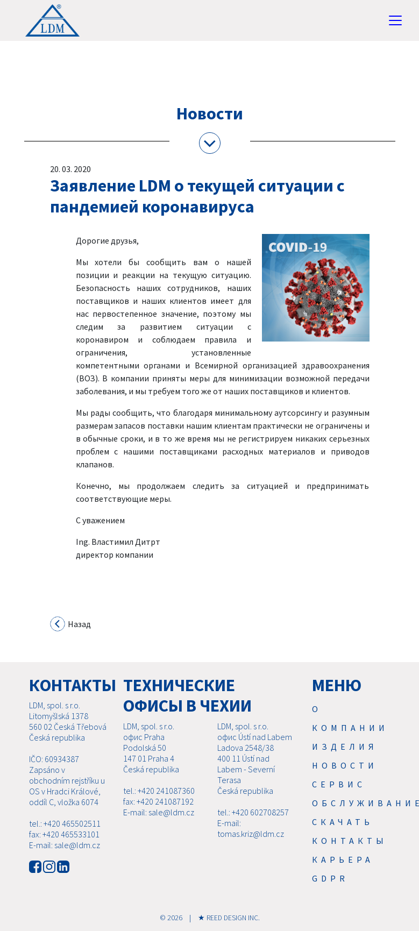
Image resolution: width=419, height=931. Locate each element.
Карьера (343, 859)
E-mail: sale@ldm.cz (64, 845)
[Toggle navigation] (395, 20)
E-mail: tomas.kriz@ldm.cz (250, 828)
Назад (70, 625)
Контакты (349, 840)
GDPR (330, 878)
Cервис (339, 784)
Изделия (345, 746)
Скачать (342, 821)
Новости (345, 765)
